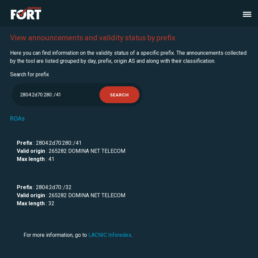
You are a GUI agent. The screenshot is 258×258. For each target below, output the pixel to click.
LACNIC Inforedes (109, 235)
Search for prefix (29, 74)
